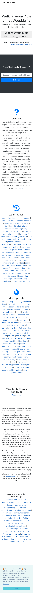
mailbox (19, 370)
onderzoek (7, 320)
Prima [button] (16, 588)
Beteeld (12, 542)
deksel (27, 352)
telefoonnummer (19, 304)
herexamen (7, 247)
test (20, 341)
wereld (28, 354)
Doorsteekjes (25, 537)
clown (3, 236)
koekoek (21, 258)
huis (9, 357)
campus (26, 359)
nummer (25, 317)
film (27, 325)
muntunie (22, 500)
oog (17, 260)
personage (8, 279)
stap (6, 260)
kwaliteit (6, 338)
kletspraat (13, 258)
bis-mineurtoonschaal (20, 513)
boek (16, 328)
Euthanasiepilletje (11, 529)
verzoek (5, 333)
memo (5, 268)
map (11, 302)
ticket (4, 304)
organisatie (25, 367)
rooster (10, 331)
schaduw (27, 221)
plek (13, 263)
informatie (7, 325)
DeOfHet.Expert (11, 476)
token (25, 370)
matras (24, 362)
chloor (13, 221)
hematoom (7, 250)
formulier (15, 325)
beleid (17, 354)
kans (13, 265)
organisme (6, 244)
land (24, 328)
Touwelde (21, 523)
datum (23, 365)
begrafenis (6, 281)
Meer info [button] (6, 584)
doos (29, 239)
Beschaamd (18, 515)
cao (22, 263)
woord (10, 328)
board (17, 223)
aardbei (20, 221)
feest (12, 309)
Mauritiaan (7, 513)
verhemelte (27, 244)
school (26, 320)
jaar (16, 271)
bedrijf (4, 323)
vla (14, 234)
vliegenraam (9, 223)
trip (3, 252)
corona (27, 331)
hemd (25, 341)
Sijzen (27, 521)
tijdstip (12, 260)
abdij (19, 226)
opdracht (26, 338)
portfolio (20, 352)
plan (26, 276)
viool (10, 255)
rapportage (19, 302)
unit (21, 234)
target (26, 279)
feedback (21, 315)
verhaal (6, 312)
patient (14, 273)
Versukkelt (15, 537)
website (18, 307)
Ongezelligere (7, 531)
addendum (6, 221)
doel (4, 367)
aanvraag (6, 273)
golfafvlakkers (11, 500)
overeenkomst (15, 333)
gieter (14, 250)
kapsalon (13, 373)
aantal (11, 271)
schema (26, 273)
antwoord (25, 309)
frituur (28, 281)
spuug (28, 258)
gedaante (16, 247)
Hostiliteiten (8, 518)
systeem (27, 349)
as (29, 370)
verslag (5, 352)
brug (25, 260)
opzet (29, 265)
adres (15, 320)
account (5, 302)
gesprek (14, 276)
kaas (10, 344)
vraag (6, 317)
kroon (20, 250)
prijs (28, 365)
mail (20, 323)
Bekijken (16, 80)
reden (18, 265)
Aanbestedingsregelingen (16, 526)
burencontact (12, 505)
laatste (16, 367)
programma (6, 365)
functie (10, 367)
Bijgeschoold (7, 534)
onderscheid (12, 236)
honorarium (9, 229)
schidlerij (4, 510)
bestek (16, 344)
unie (15, 239)
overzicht (25, 312)
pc (18, 218)
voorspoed (9, 252)
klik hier (21, 188)
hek (23, 307)
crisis (28, 307)
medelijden (25, 223)
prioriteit (5, 258)
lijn (21, 260)
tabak (10, 234)
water (28, 268)
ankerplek (18, 502)
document (20, 336)
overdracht (15, 349)
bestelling (21, 281)
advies (12, 312)
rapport (27, 302)
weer (22, 354)
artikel (10, 323)
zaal (18, 263)
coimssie (22, 505)
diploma (28, 336)
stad (6, 271)
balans (18, 346)
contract (12, 218)
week (18, 317)
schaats (26, 250)
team (20, 338)
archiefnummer (22, 508)
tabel (24, 333)
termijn (12, 317)
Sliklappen (20, 542)
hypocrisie (22, 239)
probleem (16, 365)
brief (16, 323)
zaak (27, 263)
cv (22, 331)
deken (3, 354)
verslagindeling (9, 508)
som (30, 236)
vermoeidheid (18, 255)
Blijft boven (25, 534)
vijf (18, 234)
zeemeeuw (27, 231)
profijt (25, 229)
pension (27, 255)
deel (27, 315)
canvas (20, 373)
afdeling (10, 354)
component (17, 279)
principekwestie (8, 502)
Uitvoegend (27, 539)
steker (24, 226)
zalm (4, 239)
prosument (26, 510)
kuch (4, 234)
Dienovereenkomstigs (22, 531)
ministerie (7, 263)
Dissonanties (12, 523)
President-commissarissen (13, 521)
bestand (17, 331)
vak (21, 349)
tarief (24, 265)
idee (5, 357)
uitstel (18, 312)
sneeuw (11, 242)
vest (19, 273)
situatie (13, 315)
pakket (17, 309)
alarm (23, 247)
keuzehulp (27, 502)
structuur (12, 352)
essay (29, 304)
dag (23, 268)
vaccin (19, 357)
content (5, 370)
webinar (11, 307)
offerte (7, 276)
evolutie (27, 234)
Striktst (25, 518)
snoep (7, 362)
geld (18, 362)
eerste (13, 362)
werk (14, 357)
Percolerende (16, 539)
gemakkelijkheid (16, 231)
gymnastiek (22, 236)
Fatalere (17, 534)
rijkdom (5, 344)
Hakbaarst (6, 537)
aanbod (18, 268)
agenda (5, 218)
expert (11, 341)
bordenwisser (16, 244)
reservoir (5, 231)
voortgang (5, 346)
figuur (11, 268)
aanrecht (6, 349)
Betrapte (27, 515)
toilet (7, 226)
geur (8, 265)
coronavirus (27, 346)
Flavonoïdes (23, 529)
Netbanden (6, 539)
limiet (4, 331)
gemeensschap (15, 510)
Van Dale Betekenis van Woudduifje (21, 44)
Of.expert (9, 2)
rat (6, 242)
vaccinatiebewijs (9, 359)
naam (23, 325)
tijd (20, 328)
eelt (26, 242)
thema (20, 276)
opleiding (18, 229)
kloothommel (7, 515)
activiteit (6, 315)
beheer (22, 344)
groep (20, 320)
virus (4, 307)
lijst (28, 333)
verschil (13, 226)
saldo (13, 346)
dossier (13, 338)
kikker (17, 252)
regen (9, 304)
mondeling (19, 242)
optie (3, 265)
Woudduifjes (16, 395)
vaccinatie (23, 271)
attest (19, 359)
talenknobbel (25, 218)
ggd (16, 341)
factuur (4, 328)
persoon (27, 323)
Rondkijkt (17, 518)
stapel (9, 239)
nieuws (14, 281)
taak (6, 341)
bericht (4, 336)
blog (28, 247)
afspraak (11, 336)
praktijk (11, 370)
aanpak (6, 309)
